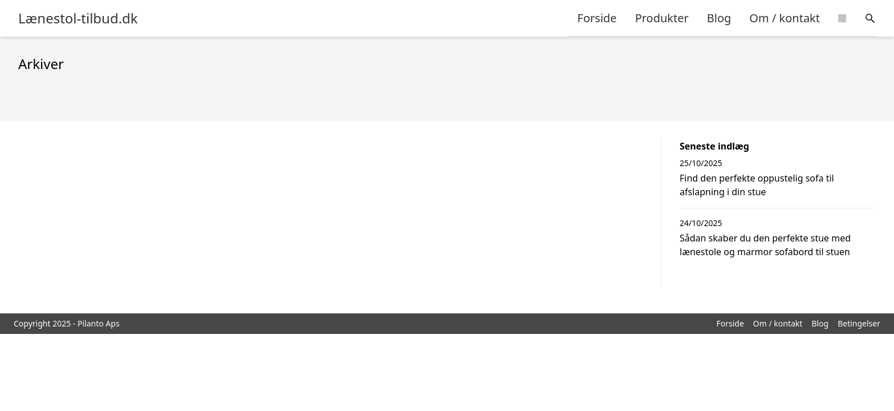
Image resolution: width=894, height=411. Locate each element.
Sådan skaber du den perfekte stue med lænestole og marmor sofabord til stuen (765, 245)
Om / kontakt (784, 18)
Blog (719, 18)
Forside (597, 18)
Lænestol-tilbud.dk (78, 18)
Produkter (662, 18)
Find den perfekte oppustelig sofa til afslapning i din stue (757, 185)
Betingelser (859, 323)
